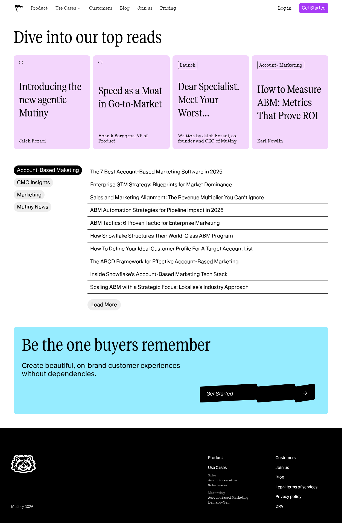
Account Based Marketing (228, 498)
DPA (279, 506)
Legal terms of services (296, 487)
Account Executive (222, 480)
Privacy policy (289, 497)
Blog (280, 477)
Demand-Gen (218, 503)
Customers (286, 457)
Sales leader (218, 485)
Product (215, 457)
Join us (282, 467)
